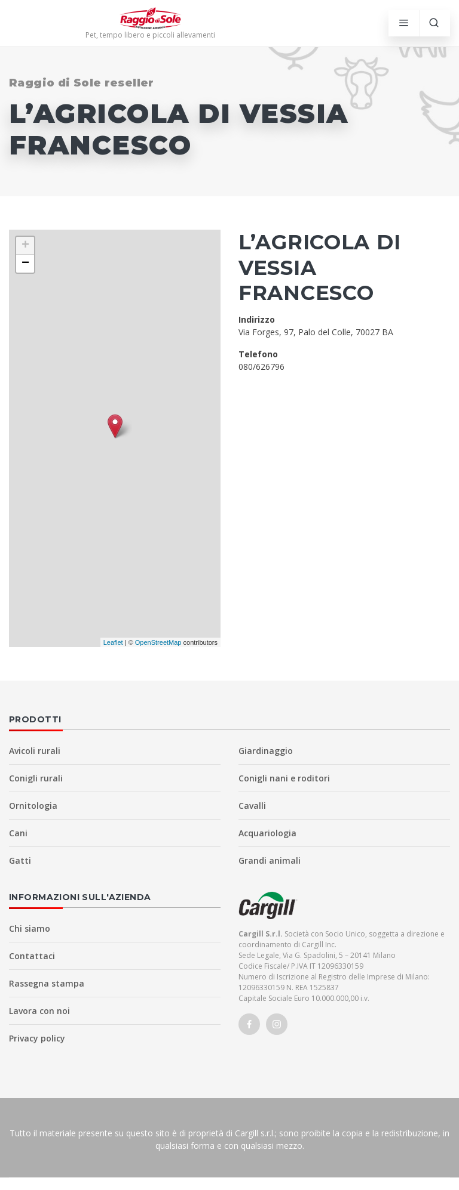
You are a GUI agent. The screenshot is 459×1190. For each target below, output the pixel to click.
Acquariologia (267, 833)
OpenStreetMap (158, 642)
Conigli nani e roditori (284, 778)
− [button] (25, 264)
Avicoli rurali (34, 750)
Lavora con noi (39, 1010)
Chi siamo (29, 928)
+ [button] (25, 246)
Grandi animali (269, 860)
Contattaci (32, 956)
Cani (18, 833)
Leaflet (113, 642)
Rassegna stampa (46, 983)
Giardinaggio (265, 750)
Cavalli (252, 805)
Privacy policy (37, 1038)
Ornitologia (33, 805)
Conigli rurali (36, 778)
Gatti (20, 860)
